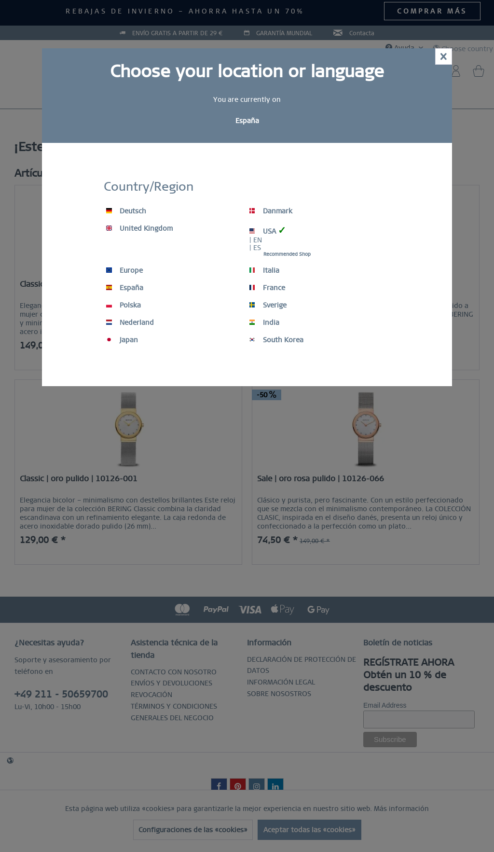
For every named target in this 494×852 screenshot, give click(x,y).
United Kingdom (139, 228)
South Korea (276, 340)
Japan (122, 340)
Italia (264, 270)
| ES (255, 247)
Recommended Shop (287, 254)
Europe (124, 270)
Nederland (130, 322)
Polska (123, 305)
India (264, 322)
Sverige (268, 305)
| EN (255, 240)
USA (267, 230)
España (124, 288)
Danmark (270, 211)
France (267, 288)
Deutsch (126, 211)
